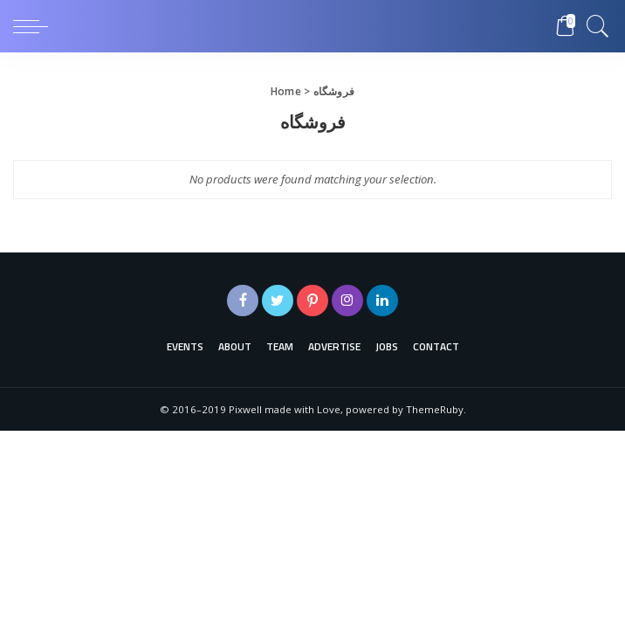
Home (286, 91)
